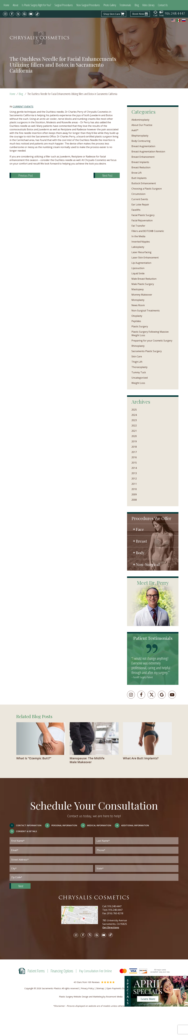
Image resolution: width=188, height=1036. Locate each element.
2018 (134, 446)
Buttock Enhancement (143, 183)
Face (140, 529)
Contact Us (163, 5)
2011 (134, 483)
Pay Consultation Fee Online (95, 971)
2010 (134, 489)
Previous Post (25, 175)
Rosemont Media (117, 996)
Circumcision (138, 194)
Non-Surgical (148, 564)
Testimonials (125, 5)
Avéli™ (134, 130)
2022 (134, 425)
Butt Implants (139, 178)
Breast (141, 541)
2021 (134, 430)
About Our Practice (141, 125)
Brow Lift (136, 172)
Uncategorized (139, 377)
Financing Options (62, 971)
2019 (134, 441)
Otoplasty (136, 315)
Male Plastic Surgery (142, 284)
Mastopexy (137, 289)
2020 (134, 436)
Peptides (136, 321)
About (15, 5)
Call (155, 14)
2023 (134, 420)
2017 (134, 452)
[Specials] (159, 992)
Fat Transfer (138, 225)
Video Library (148, 5)
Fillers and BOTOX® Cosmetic (147, 231)
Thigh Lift (136, 361)
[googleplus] (162, 695)
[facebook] (11, 14)
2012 (134, 478)
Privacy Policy (87, 988)
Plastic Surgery (139, 326)
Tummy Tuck (138, 372)
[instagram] (5, 14)
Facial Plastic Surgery (143, 215)
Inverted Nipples (140, 241)
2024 (134, 415)
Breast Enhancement (143, 156)
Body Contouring (140, 141)
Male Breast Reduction (143, 278)
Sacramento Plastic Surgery (146, 351)
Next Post (107, 175)
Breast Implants (140, 162)
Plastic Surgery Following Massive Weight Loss (150, 333)
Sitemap (100, 988)
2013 (134, 473)
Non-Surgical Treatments (145, 310)
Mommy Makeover (141, 294)
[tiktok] (37, 14)
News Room (138, 305)
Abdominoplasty (140, 119)
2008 (134, 499)
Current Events (23, 106)
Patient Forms (36, 971)
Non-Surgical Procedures (88, 5)
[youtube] (30, 14)
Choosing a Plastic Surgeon (146, 188)
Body (140, 552)
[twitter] (18, 14)
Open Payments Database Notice (122, 988)
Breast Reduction (140, 167)
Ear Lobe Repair (140, 204)
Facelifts (135, 209)
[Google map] (81, 917)
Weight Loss (138, 383)
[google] (24, 14)
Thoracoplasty (139, 367)
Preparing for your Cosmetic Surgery (151, 340)
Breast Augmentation (143, 146)
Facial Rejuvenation (142, 220)
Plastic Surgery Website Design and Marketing (81, 996)
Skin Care (136, 356)
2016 (134, 457)
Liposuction (137, 268)
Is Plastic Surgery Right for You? (36, 5)
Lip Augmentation (141, 262)
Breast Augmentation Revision (148, 151)
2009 (134, 494)
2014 (134, 468)
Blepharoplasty (139, 135)
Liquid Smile (138, 273)
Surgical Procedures (63, 5)
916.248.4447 (114, 906)
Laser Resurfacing (141, 252)
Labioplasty (137, 247)
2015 (134, 462)
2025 (134, 409)
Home (6, 5)
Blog (137, 5)
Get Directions (110, 927)
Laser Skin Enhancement (145, 257)
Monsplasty (137, 300)
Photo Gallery (109, 5)
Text (161, 14)
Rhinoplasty (138, 345)
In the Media (138, 236)
